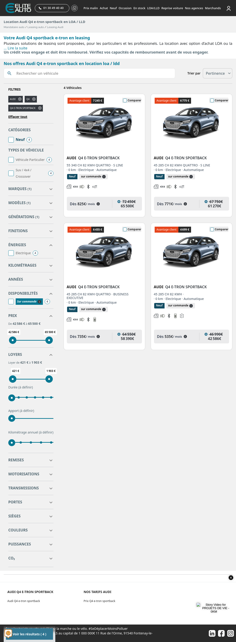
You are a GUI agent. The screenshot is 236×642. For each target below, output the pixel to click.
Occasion (125, 8)
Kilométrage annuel (30, 432)
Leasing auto (35, 27)
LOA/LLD (153, 8)
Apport (21, 410)
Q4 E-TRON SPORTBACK (22, 108)
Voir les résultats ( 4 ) (29, 634)
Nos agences (194, 8)
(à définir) (25, 387)
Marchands (213, 8)
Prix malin (91, 8)
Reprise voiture (172, 8)
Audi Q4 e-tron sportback (23, 601)
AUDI (12, 99)
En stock (139, 8)
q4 (28, 99)
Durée (20, 387)
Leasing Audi (55, 27)
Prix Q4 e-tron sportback (99, 601)
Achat (104, 8)
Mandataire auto (14, 27)
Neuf (113, 8)
